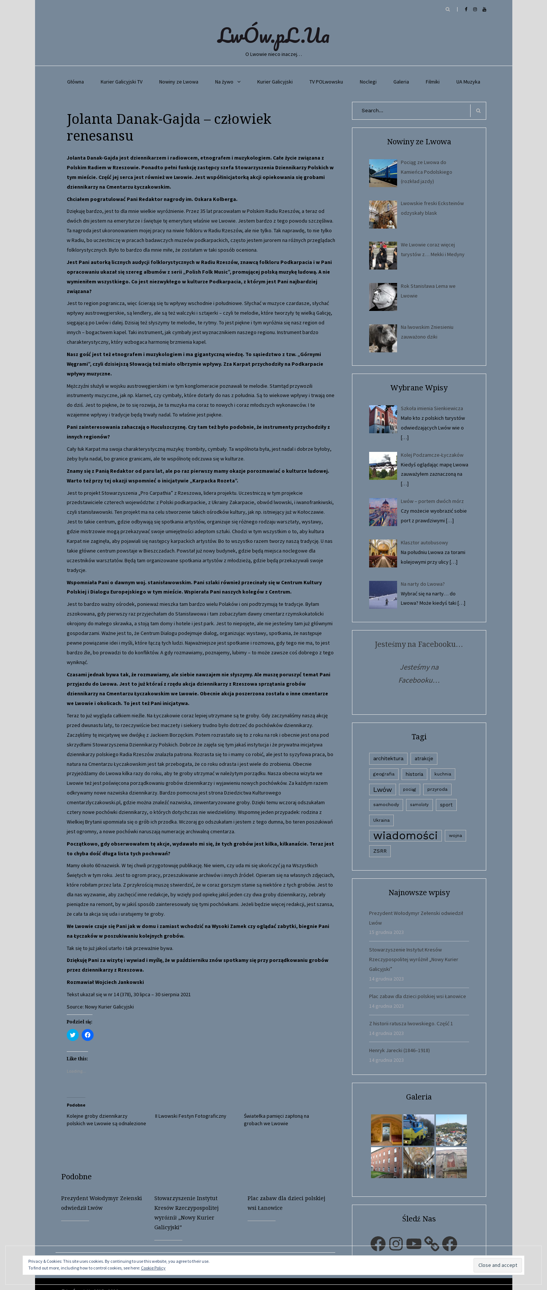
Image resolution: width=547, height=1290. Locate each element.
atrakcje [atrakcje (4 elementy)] (424, 758)
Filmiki (433, 81)
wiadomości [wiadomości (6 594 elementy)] (405, 835)
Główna (75, 81)
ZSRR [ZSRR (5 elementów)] (380, 851)
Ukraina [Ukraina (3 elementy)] (381, 820)
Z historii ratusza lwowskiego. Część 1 (411, 1023)
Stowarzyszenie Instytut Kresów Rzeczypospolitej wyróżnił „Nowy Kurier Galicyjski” (413, 959)
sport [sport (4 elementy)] (446, 805)
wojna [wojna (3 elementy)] (455, 835)
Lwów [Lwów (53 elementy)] (382, 789)
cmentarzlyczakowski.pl (93, 802)
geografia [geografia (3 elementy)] (383, 774)
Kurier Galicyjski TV (121, 81)
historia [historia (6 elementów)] (414, 774)
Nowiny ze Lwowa (178, 81)
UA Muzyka (468, 81)
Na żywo (224, 81)
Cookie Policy (153, 1268)
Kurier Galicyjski (275, 81)
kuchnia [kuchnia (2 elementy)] (442, 774)
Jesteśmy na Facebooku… (419, 644)
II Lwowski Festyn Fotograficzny (190, 1116)
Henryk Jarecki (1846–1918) (399, 1050)
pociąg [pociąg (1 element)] (409, 789)
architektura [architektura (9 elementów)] (388, 758)
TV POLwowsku (326, 81)
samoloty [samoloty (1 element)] (419, 804)
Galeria (401, 81)
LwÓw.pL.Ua (274, 35)
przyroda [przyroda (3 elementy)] (437, 789)
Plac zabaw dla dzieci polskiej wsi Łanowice (417, 996)
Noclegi (368, 81)
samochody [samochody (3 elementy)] (386, 804)
